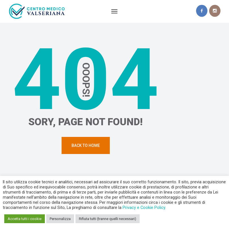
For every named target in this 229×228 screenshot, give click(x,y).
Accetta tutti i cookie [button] (24, 219)
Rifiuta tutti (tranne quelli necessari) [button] (107, 219)
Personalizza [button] (60, 219)
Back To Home (86, 145)
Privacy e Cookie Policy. (144, 207)
